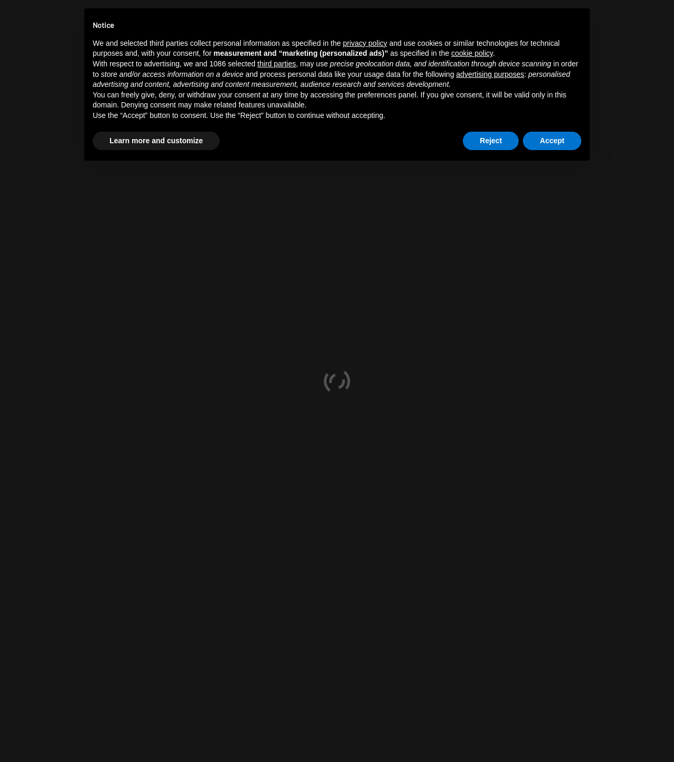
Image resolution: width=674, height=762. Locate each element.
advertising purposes (490, 74)
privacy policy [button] (365, 43)
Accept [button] (552, 140)
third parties (276, 64)
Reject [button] (491, 140)
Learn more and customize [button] (156, 140)
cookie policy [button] (472, 53)
